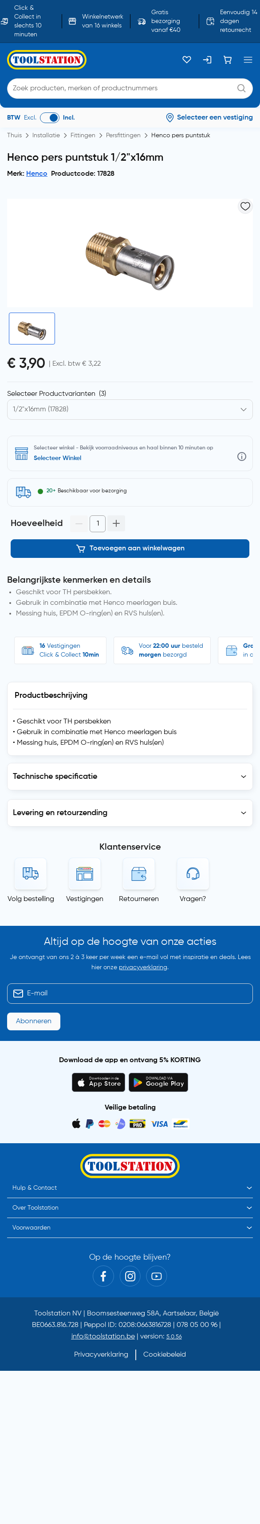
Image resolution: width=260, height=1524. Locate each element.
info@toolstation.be (103, 1336)
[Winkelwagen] (227, 60)
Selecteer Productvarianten (56, 394)
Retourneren (139, 899)
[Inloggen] (207, 60)
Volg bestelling (31, 899)
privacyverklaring (143, 967)
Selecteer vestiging (61, 458)
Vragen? (193, 899)
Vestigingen (84, 899)
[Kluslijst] (187, 60)
